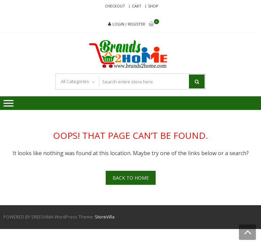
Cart (136, 6)
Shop (153, 6)
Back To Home (130, 178)
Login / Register (128, 24)
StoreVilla (105, 217)
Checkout (115, 6)
